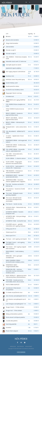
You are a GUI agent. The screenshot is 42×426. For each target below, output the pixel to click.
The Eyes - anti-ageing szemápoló (16, 239)
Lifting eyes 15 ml (11, 229)
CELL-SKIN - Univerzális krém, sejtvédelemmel (14, 154)
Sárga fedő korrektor (12, 43)
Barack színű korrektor (12, 40)
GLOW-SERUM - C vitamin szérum (16, 158)
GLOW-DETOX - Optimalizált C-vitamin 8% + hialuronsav (15, 167)
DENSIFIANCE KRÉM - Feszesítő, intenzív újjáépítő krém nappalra (15, 180)
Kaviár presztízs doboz (12, 86)
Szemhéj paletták (11, 324)
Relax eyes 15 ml (10, 235)
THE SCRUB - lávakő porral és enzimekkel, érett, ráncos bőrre (15, 281)
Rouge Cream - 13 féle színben (15, 307)
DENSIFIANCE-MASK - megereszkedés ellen (12, 265)
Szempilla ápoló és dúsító (13, 65)
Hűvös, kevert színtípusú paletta (15, 317)
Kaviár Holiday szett (12, 83)
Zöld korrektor (10, 47)
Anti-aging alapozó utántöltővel (15, 71)
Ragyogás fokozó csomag (14, 93)
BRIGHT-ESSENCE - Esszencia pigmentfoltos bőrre (14, 114)
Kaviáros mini (10, 76)
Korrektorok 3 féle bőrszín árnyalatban (13, 289)
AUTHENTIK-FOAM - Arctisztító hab (16, 221)
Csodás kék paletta (11, 321)
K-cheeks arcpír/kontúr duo (14, 292)
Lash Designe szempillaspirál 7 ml (16, 304)
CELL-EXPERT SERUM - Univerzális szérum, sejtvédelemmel (15, 150)
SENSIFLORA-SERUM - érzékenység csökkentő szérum (16, 145)
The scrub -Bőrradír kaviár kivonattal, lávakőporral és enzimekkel (14, 199)
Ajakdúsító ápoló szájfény (13, 68)
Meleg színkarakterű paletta (14, 314)
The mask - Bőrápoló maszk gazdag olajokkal (14, 194)
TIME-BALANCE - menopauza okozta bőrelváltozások (14, 171)
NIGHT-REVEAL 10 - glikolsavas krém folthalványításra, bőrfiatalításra (16, 276)
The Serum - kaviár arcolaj (14, 204)
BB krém (8, 36)
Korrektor (8, 327)
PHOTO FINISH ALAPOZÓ (12, 284)
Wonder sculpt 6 (11, 53)
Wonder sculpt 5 (11, 50)
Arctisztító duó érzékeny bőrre (15, 90)
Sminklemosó (10, 96)
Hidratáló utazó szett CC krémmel (16, 61)
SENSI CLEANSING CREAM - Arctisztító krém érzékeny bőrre (15, 261)
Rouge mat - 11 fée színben (14, 310)
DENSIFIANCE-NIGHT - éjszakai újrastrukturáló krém (14, 176)
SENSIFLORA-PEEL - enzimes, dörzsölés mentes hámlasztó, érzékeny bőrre (14, 271)
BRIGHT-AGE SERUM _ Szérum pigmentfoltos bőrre (14, 118)
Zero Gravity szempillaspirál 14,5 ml (16, 296)
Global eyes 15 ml (11, 232)
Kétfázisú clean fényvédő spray (15, 79)
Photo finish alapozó (12, 331)
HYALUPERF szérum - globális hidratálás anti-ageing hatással (15, 225)
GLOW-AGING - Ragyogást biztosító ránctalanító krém (14, 162)
